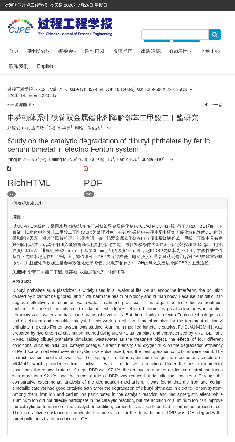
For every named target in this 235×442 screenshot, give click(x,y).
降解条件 (116, 271)
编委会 (67, 51)
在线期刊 (180, 51)
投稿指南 (122, 51)
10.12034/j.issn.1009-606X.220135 (147, 89)
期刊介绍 (38, 51)
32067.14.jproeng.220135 (31, 95)
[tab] (117, 203)
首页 (14, 51)
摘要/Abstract (26, 203)
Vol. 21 (56, 89)
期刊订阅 (94, 51)
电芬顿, (72, 271)
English (45, 66)
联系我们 (18, 66)
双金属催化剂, (94, 271)
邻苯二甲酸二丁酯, (46, 271)
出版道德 (151, 51)
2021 (43, 89)
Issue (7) (77, 89)
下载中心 (210, 51)
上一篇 (214, 104)
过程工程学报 (20, 89)
